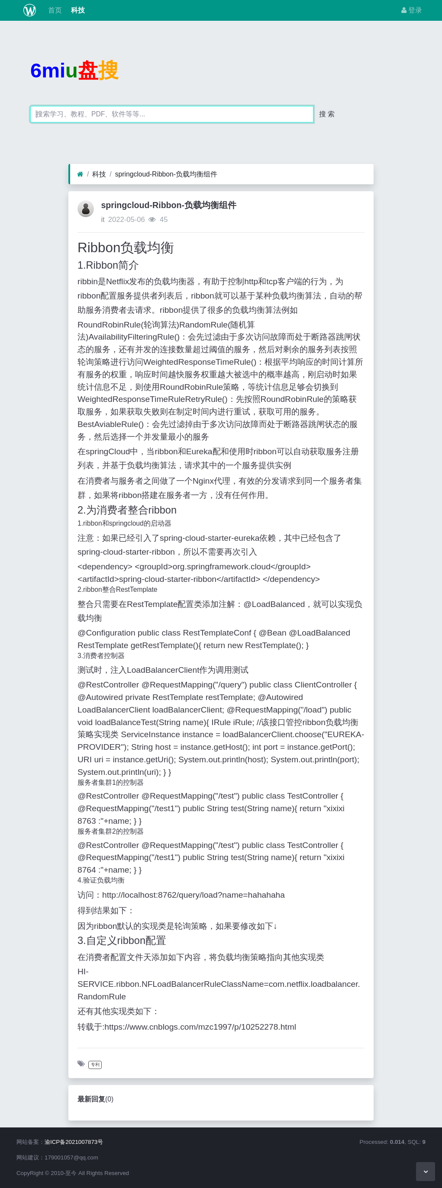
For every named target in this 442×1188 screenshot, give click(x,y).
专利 (95, 1064)
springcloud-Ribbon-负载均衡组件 (166, 174)
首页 (54, 10)
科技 (76, 10)
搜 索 (327, 114)
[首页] (80, 174)
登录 (411, 10)
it (102, 219)
